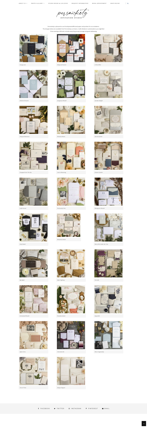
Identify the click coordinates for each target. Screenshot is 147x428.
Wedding (121, 422)
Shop (73, 422)
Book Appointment (99, 3)
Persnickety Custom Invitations (66, 427)
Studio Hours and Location (116, 425)
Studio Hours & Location (58, 3)
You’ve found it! (118, 424)
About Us (22, 3)
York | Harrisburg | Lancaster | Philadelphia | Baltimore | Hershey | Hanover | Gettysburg (68, 424)
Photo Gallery (37, 3)
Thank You (109, 422)
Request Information (80, 3)
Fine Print (82, 420)
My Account (95, 420)
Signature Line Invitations (90, 422)
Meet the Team (42, 427)
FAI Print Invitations (65, 420)
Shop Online (115, 3)
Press (122, 420)
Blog (32, 420)
